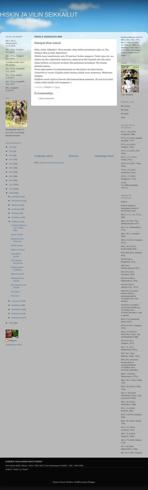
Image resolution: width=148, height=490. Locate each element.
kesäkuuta (16, 221)
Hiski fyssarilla (17, 274)
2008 (11, 323)
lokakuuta (16, 205)
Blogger (91, 482)
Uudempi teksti (43, 156)
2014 (11, 172)
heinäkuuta (16, 217)
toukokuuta (16, 301)
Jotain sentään (17, 234)
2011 (11, 184)
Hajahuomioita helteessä (17, 239)
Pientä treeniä (17, 245)
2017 (11, 159)
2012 (11, 180)
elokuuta (15, 213)
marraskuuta (17, 200)
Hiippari (13, 340)
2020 (11, 147)
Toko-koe (15, 296)
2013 (11, 176)
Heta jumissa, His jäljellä (18, 286)
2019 (11, 151)
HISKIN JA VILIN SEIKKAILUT (39, 14)
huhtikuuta (16, 305)
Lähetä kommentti (46, 98)
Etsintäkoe (15, 291)
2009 (11, 193)
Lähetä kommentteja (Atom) (52, 162)
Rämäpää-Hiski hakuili (17, 279)
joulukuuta (16, 196)
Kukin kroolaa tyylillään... (17, 268)
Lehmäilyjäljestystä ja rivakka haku (19, 227)
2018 (11, 155)
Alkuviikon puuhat (16, 255)
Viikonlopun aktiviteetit (17, 261)
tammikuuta (16, 317)
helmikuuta (16, 313)
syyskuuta (16, 209)
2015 (11, 168)
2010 (11, 189)
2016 (11, 163)
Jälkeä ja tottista (18, 249)
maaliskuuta (16, 309)
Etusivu (73, 156)
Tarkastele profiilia (14, 344)
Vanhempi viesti (104, 156)
